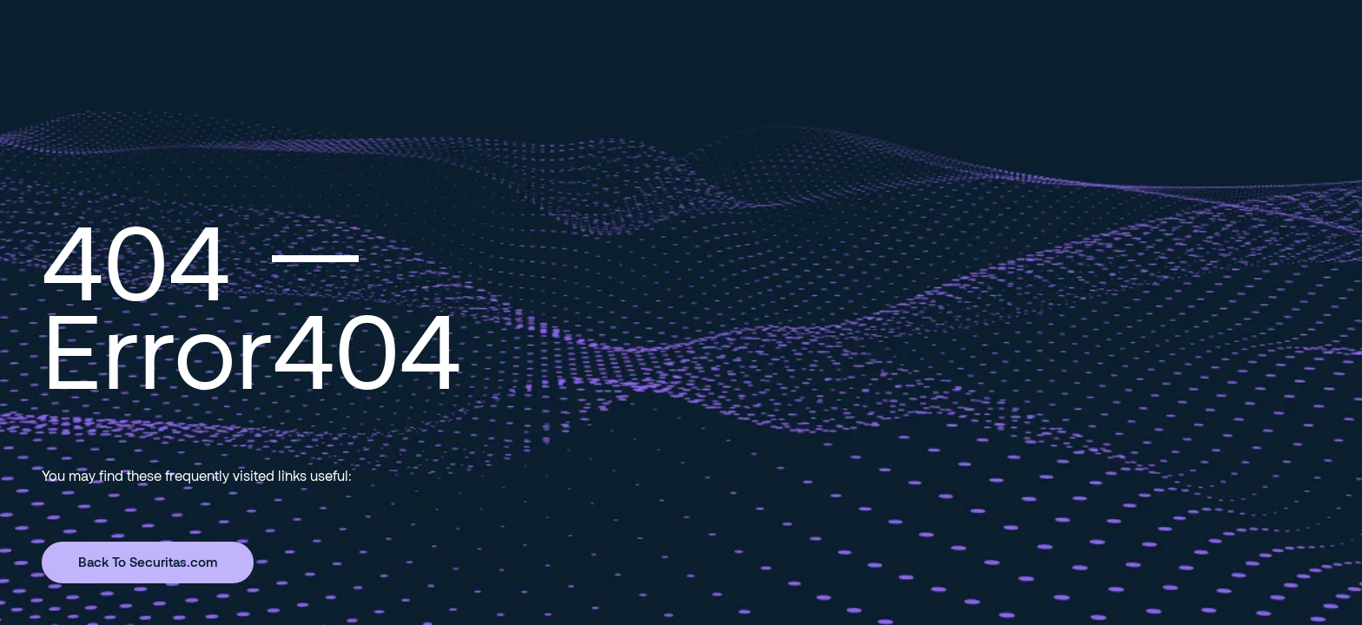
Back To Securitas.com (147, 561)
